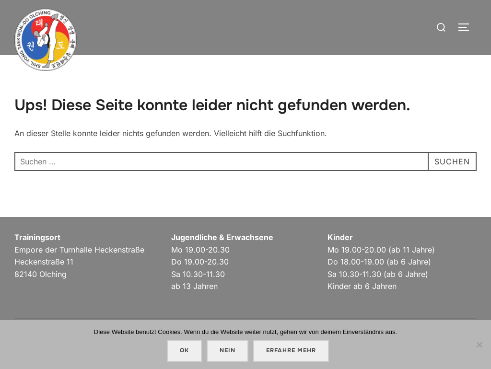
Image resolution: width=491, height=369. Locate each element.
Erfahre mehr (291, 350)
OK (184, 350)
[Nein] (479, 344)
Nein (227, 350)
